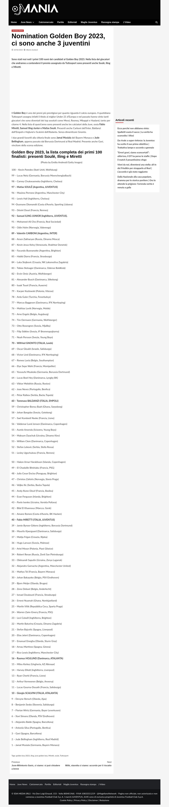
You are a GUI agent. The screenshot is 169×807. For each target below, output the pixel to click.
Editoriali (72, 22)
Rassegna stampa (110, 22)
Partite (60, 22)
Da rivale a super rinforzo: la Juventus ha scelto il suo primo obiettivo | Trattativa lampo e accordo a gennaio (136, 146)
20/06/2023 (18, 52)
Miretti (51, 758)
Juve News (28, 22)
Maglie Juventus (89, 22)
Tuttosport (64, 758)
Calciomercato (46, 22)
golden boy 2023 (23, 758)
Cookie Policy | (67, 802)
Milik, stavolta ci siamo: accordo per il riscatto (87, 766)
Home (14, 22)
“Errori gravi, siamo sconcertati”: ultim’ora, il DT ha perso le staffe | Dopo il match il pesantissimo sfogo (137, 158)
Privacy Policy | (81, 802)
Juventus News (17, 33)
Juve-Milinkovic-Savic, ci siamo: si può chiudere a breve (37, 767)
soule (57, 758)
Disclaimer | (94, 802)
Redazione (104, 802)
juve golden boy (41, 758)
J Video (127, 22)
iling (32, 758)
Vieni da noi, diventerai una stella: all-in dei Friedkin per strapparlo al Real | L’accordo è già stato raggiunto (137, 171)
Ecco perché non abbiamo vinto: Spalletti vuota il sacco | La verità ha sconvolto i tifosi (135, 134)
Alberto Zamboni (32, 52)
